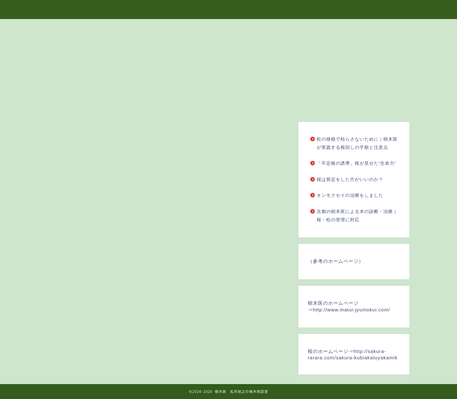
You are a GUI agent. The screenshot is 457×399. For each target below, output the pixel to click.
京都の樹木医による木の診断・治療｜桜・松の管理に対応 (357, 215)
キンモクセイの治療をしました (350, 195)
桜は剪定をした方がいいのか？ (350, 179)
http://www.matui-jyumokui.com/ (351, 309)
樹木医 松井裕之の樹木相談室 (228, 9)
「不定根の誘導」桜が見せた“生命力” (356, 163)
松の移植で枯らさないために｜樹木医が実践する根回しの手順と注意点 (357, 143)
